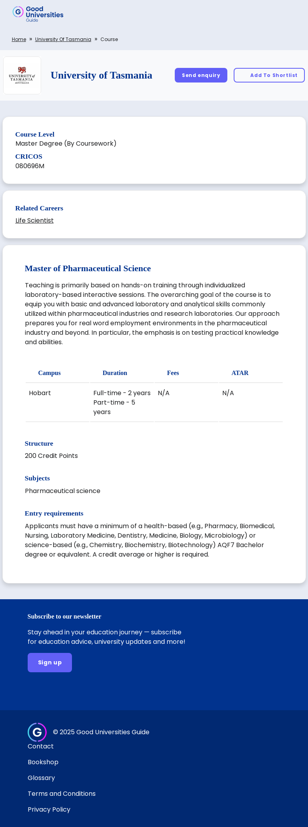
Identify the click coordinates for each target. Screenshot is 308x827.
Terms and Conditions (62, 793)
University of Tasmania (63, 39)
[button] (290, 14)
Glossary (41, 777)
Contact (41, 746)
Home (19, 39)
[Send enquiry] (201, 75)
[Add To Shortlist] (269, 75)
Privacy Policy (49, 809)
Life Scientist (34, 220)
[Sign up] (50, 662)
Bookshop (43, 762)
